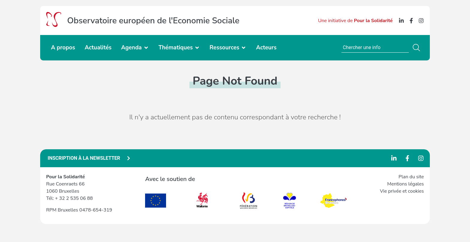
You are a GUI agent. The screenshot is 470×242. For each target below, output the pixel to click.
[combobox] (375, 47)
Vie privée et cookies (402, 191)
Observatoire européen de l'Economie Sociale (153, 20)
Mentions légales (405, 184)
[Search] (417, 47)
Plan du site (411, 176)
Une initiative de (355, 20)
